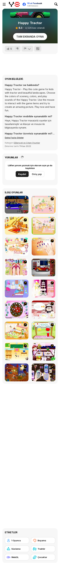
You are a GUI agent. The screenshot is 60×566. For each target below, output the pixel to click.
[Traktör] (43, 549)
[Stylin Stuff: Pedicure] (16, 267)
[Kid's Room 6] (43, 226)
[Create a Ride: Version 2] (43, 267)
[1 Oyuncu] (17, 540)
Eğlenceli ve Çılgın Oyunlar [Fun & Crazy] (27, 142)
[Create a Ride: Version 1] (16, 205)
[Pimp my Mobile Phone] (43, 372)
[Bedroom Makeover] (16, 289)
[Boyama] (43, 540)
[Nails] (43, 246)
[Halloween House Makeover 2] (16, 372)
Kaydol (22, 174)
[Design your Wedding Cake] (43, 289)
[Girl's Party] (16, 246)
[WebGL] (17, 557)
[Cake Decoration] (16, 309)
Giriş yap (37, 174)
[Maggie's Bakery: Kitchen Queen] (43, 309)
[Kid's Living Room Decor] (16, 226)
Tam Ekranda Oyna (30, 36)
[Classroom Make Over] (16, 351)
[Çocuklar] (43, 557)
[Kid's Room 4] (43, 205)
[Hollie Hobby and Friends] (43, 330)
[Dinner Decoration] (43, 351)
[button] (14, 137)
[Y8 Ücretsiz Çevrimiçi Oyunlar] (14, 4)
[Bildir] (27, 49)
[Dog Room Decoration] (16, 330)
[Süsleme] (17, 549)
